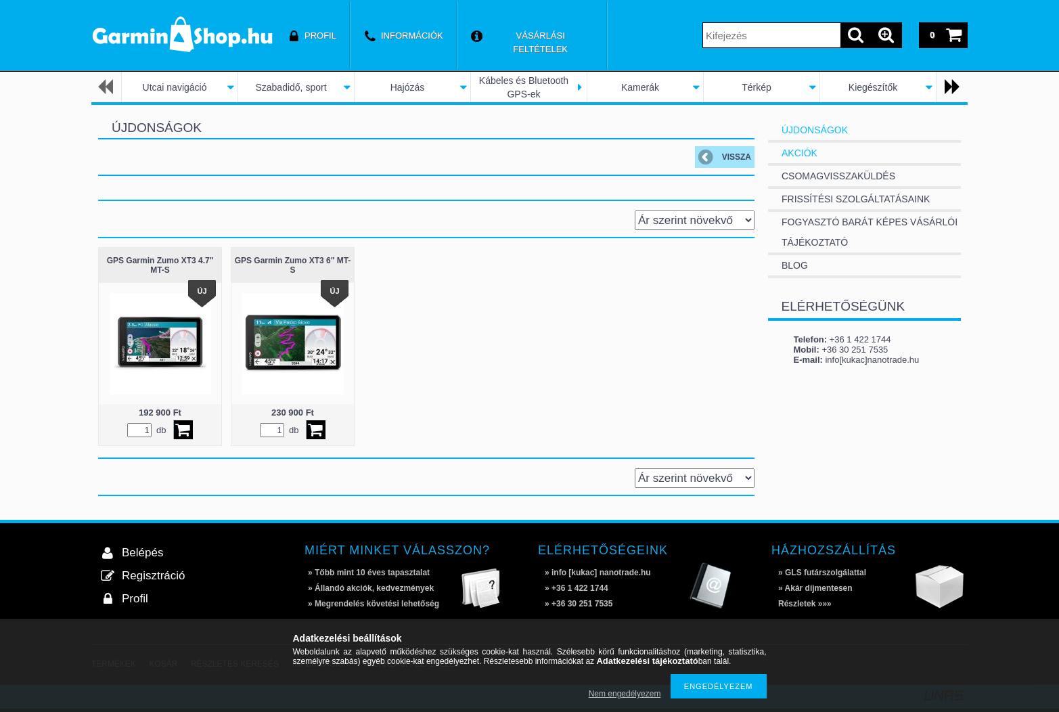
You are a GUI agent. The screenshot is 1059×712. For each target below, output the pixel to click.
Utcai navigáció (175, 87)
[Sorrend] (694, 220)
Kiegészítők (873, 87)
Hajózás (407, 87)
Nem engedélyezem (625, 693)
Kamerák (640, 87)
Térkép (756, 87)
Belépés (142, 552)
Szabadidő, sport (290, 87)
